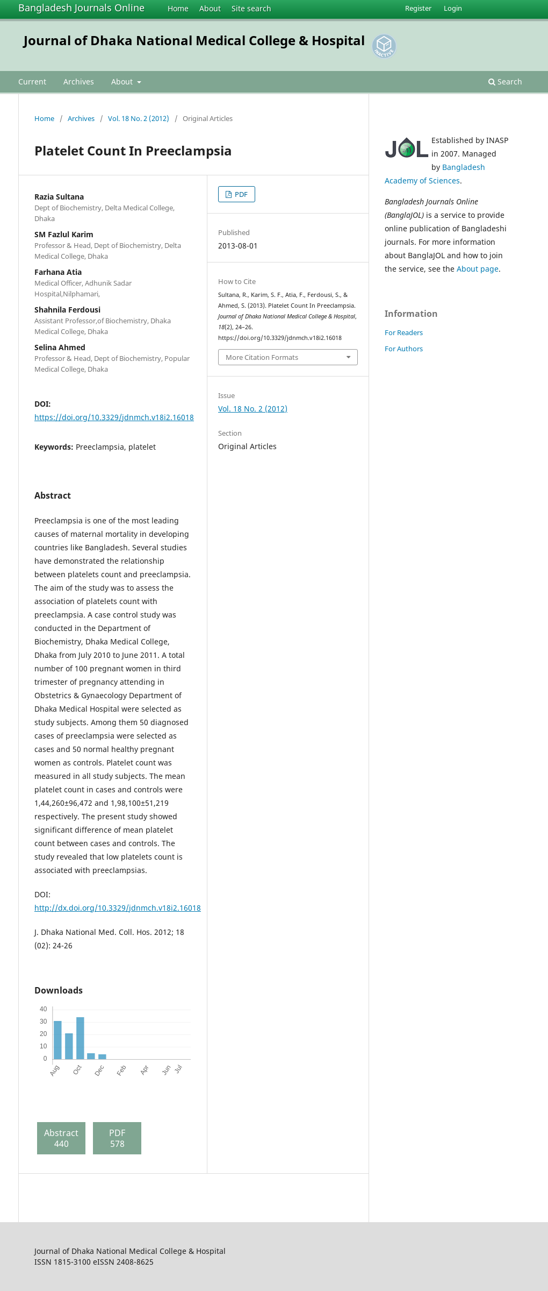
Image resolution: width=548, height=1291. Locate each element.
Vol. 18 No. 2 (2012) (138, 118)
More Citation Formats (262, 357)
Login (453, 8)
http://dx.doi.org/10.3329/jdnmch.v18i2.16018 (117, 908)
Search (505, 81)
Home (178, 8)
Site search (251, 8)
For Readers (404, 332)
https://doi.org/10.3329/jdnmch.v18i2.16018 (114, 417)
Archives (78, 81)
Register (418, 8)
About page (478, 269)
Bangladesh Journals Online (81, 7)
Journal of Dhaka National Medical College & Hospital (194, 40)
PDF (240, 194)
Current (32, 81)
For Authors (404, 348)
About (210, 8)
